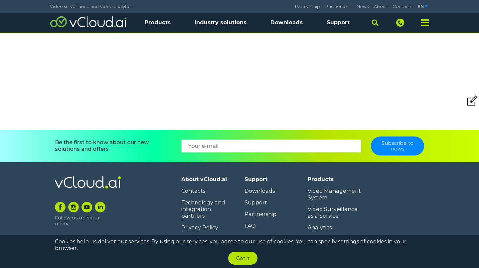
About (380, 6)
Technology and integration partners (203, 209)
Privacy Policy (199, 227)
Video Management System (334, 194)
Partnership (307, 6)
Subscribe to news (397, 146)
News (363, 6)
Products (321, 179)
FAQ (250, 226)
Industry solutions (220, 22)
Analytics (319, 227)
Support (338, 22)
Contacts (402, 6)
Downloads (286, 22)
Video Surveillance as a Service (332, 212)
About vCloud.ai (204, 179)
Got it (242, 258)
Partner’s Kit (338, 6)
